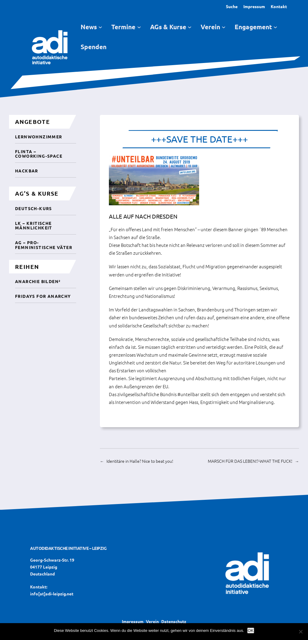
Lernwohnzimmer (38, 136)
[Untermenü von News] (100, 27)
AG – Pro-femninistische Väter (43, 245)
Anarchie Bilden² (37, 281)
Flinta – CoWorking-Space (38, 154)
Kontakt (279, 6)
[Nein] (300, 632)
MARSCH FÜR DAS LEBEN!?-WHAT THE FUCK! (250, 461)
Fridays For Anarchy (43, 296)
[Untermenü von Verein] (224, 27)
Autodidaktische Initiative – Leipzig (68, 548)
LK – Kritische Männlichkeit (33, 225)
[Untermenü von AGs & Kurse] (190, 27)
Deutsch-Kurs (33, 208)
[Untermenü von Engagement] (275, 27)
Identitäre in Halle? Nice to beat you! (139, 461)
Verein (152, 621)
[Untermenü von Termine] (139, 27)
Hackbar (26, 170)
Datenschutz (173, 621)
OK (251, 630)
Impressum (254, 6)
